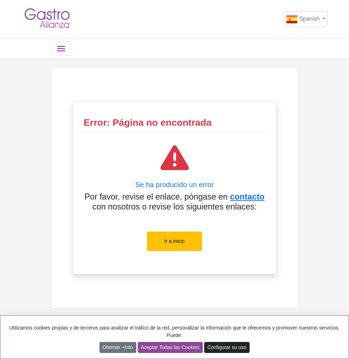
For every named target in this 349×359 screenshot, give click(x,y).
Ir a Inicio (174, 241)
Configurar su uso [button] (227, 347)
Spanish (303, 19)
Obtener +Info (118, 347)
